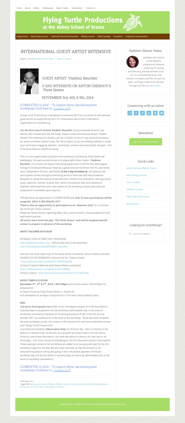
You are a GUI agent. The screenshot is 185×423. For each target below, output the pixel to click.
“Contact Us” (61, 110)
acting (33, 386)
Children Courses (134, 192)
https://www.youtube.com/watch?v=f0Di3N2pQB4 (47, 263)
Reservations (132, 206)
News (32, 383)
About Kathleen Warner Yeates (141, 170)
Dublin (85, 386)
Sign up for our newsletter (146, 144)
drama (79, 386)
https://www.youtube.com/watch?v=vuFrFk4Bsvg (45, 271)
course (72, 386)
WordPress (115, 407)
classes (66, 386)
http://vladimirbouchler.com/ (35, 245)
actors (39, 386)
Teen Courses (133, 184)
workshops (60, 389)
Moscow (104, 386)
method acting (94, 386)
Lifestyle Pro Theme (83, 407)
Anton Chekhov (49, 386)
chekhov (59, 386)
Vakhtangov (50, 389)
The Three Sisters (37, 389)
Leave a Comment (64, 61)
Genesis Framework (101, 407)
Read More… (156, 88)
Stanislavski (24, 389)
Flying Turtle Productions (92, 23)
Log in (123, 407)
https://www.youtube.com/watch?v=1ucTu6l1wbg (63, 275)
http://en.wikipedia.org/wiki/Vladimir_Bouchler (45, 248)
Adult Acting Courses (136, 177)
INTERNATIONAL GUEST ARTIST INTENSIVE (66, 54)
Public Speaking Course (137, 199)
